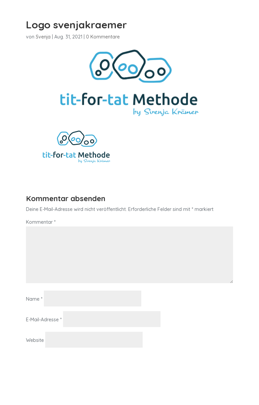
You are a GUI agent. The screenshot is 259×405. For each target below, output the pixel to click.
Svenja (43, 37)
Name (34, 299)
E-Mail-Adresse (44, 320)
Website (35, 340)
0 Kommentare (103, 37)
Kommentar (41, 222)
